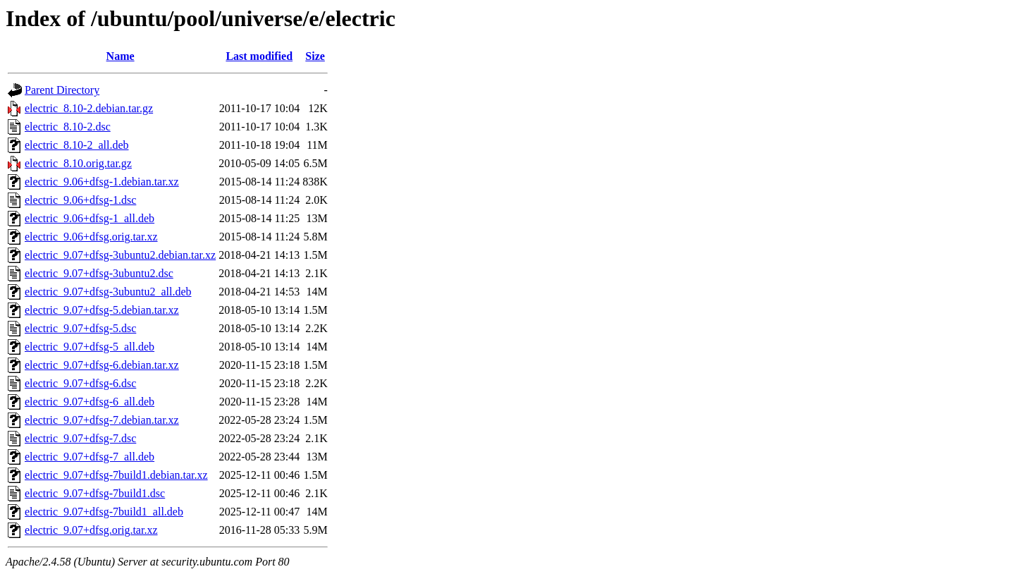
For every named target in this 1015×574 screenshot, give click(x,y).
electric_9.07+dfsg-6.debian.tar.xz (102, 365)
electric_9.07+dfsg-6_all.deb (89, 402)
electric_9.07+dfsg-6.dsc (80, 383)
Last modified (259, 56)
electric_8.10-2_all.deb (77, 145)
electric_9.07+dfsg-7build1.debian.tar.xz (116, 475)
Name (120, 56)
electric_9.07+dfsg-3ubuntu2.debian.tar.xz (120, 255)
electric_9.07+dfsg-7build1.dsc (95, 493)
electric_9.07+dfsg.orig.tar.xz (91, 530)
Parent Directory (62, 90)
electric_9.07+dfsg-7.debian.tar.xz (102, 420)
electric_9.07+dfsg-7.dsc (80, 438)
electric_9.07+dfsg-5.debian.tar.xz (102, 310)
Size (315, 56)
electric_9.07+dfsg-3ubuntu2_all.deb (108, 292)
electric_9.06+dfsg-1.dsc (80, 200)
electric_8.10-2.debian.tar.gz (89, 108)
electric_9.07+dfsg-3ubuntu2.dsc (99, 273)
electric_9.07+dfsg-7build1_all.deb (104, 512)
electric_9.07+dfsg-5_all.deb (89, 347)
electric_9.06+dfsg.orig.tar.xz (91, 237)
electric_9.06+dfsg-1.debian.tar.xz (102, 182)
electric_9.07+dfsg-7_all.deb (89, 457)
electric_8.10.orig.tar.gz (78, 163)
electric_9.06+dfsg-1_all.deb (89, 218)
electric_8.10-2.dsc (68, 127)
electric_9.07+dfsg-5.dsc (80, 328)
